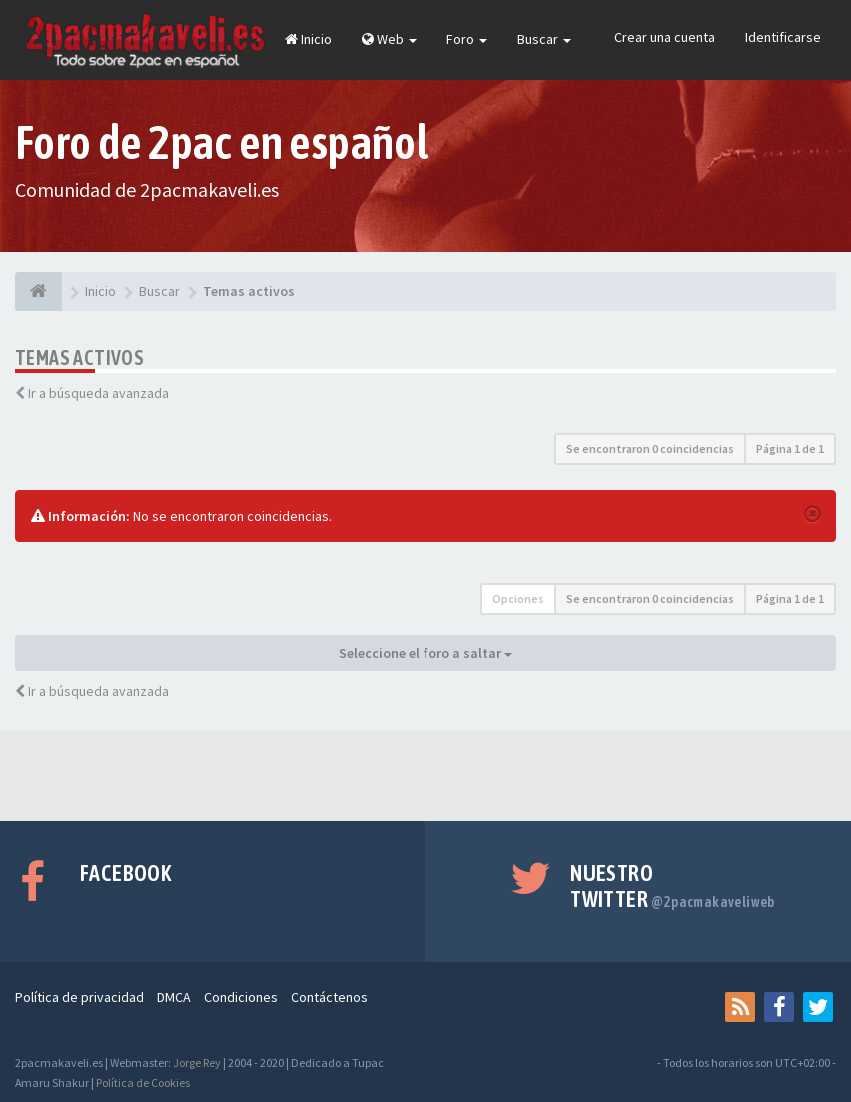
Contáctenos (329, 997)
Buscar (544, 39)
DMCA (174, 997)
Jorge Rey (197, 1062)
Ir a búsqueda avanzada (98, 393)
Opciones (518, 598)
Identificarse (783, 37)
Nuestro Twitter (672, 886)
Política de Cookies (143, 1082)
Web (389, 39)
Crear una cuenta (664, 37)
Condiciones (241, 997)
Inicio (308, 39)
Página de (790, 448)
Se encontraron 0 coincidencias (650, 448)
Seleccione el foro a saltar (425, 653)
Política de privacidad (79, 997)
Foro (466, 39)
